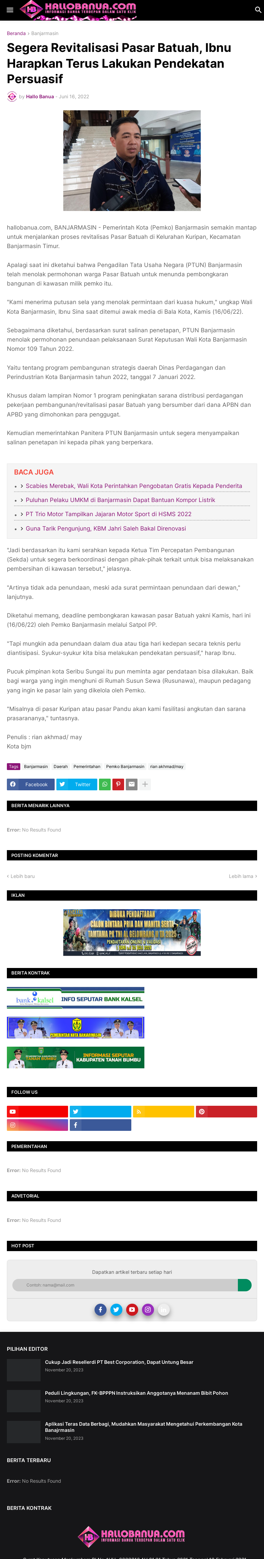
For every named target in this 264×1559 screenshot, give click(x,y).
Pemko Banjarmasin (125, 766)
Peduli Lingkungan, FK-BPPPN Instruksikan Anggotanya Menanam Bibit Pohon (136, 1393)
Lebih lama (241, 876)
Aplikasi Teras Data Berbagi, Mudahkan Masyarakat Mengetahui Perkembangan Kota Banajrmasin (143, 1427)
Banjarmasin (44, 33)
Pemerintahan (87, 766)
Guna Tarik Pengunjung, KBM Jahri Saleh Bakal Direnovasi (106, 528)
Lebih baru (23, 876)
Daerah (61, 766)
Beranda (16, 33)
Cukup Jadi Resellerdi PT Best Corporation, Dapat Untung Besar (119, 1362)
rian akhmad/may (167, 766)
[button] (9, 10)
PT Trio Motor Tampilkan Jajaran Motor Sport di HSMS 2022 (108, 514)
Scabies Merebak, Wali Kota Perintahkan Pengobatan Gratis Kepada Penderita (134, 485)
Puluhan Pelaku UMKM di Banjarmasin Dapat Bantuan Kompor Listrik (120, 500)
